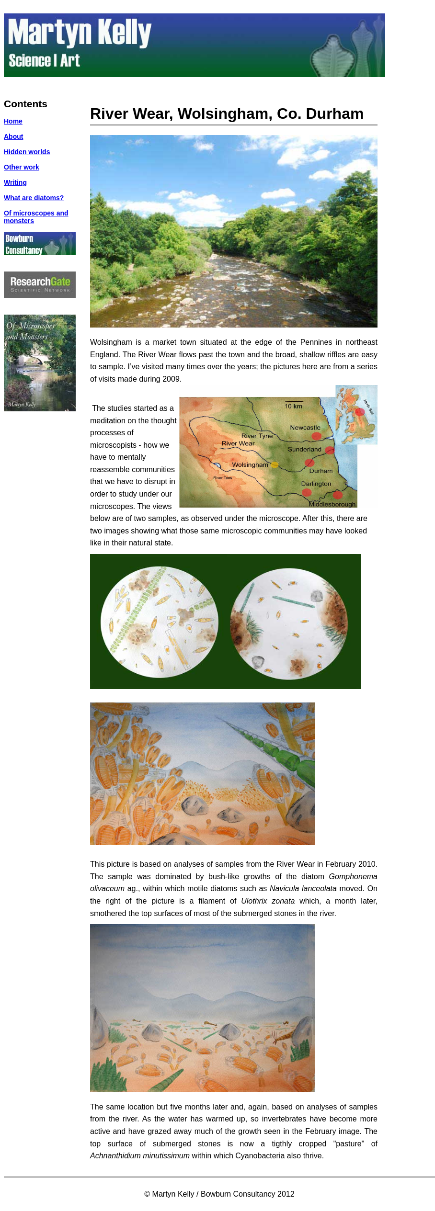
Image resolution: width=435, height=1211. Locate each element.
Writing (15, 182)
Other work (21, 167)
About (13, 136)
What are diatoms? (34, 198)
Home (13, 121)
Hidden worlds (27, 152)
